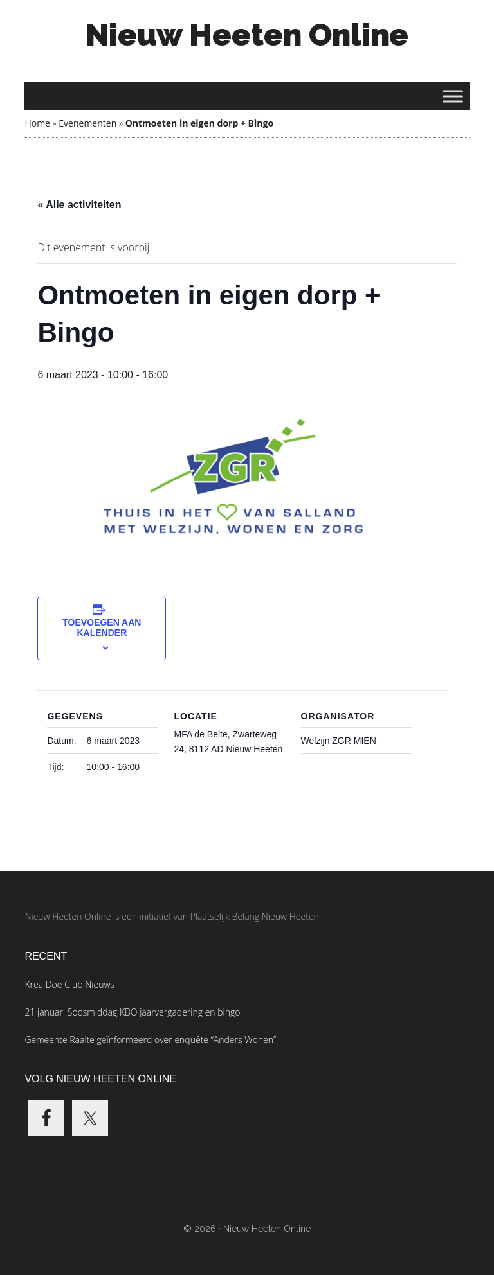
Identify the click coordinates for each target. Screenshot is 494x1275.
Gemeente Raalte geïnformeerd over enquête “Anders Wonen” (150, 1039)
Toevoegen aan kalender (101, 627)
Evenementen (87, 123)
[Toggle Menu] (453, 96)
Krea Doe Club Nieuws (69, 984)
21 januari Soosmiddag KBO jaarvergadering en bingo (132, 1012)
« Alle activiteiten (79, 204)
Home (37, 123)
